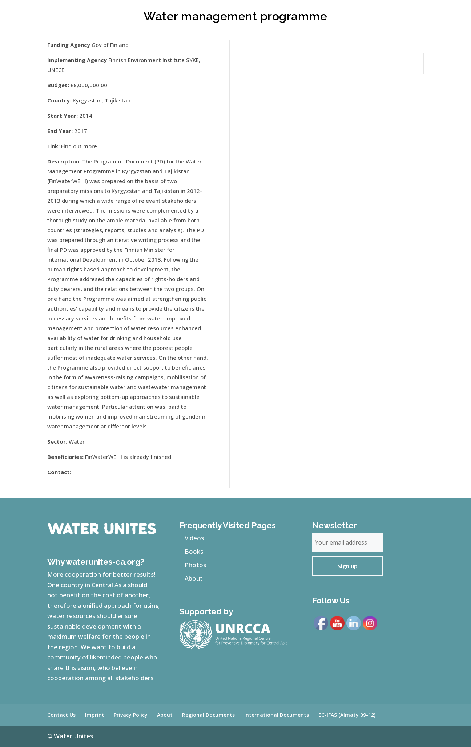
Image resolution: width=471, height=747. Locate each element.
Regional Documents (208, 714)
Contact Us (61, 714)
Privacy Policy (131, 714)
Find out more (79, 146)
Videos (194, 538)
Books (194, 551)
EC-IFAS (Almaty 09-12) (346, 714)
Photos (195, 565)
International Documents (276, 714)
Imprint (94, 714)
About (194, 578)
